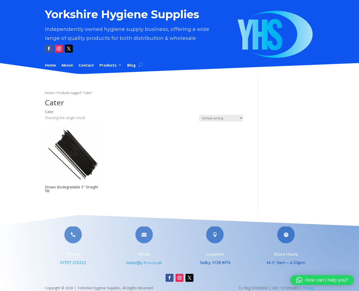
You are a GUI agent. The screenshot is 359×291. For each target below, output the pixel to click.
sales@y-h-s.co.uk (144, 262)
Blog (131, 65)
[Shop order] (221, 118)
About (67, 65)
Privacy (308, 288)
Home (50, 65)
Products (108, 65)
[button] (322, 280)
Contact (86, 65)
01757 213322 (73, 262)
